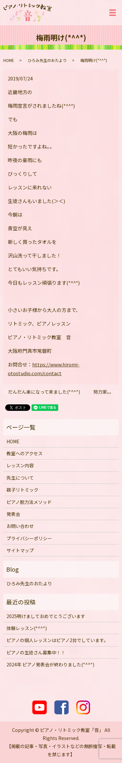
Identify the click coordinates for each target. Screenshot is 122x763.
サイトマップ (20, 550)
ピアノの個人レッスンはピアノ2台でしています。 (57, 640)
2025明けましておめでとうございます (46, 616)
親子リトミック (22, 489)
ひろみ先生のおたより (47, 60)
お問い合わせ (20, 526)
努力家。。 (103, 392)
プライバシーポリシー (29, 538)
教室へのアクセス (25, 453)
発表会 (13, 514)
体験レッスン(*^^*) (27, 628)
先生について (20, 477)
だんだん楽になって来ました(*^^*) (44, 392)
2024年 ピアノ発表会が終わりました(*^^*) (50, 664)
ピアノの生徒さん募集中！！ (36, 652)
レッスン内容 (20, 465)
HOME (8, 60)
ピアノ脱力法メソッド (29, 502)
